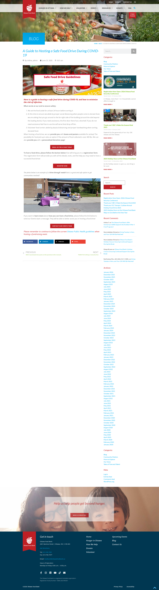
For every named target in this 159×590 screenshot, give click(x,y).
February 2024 (109, 328)
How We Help (66, 8)
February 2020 (109, 442)
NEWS (111, 2)
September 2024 (109, 311)
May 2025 (107, 292)
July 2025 (107, 287)
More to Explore (109, 66)
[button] (134, 8)
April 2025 (107, 294)
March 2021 (108, 410)
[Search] (133, 51)
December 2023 (109, 333)
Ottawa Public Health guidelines (80, 231)
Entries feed (108, 477)
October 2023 (108, 338)
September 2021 (109, 396)
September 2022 (109, 367)
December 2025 (109, 275)
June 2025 (107, 289)
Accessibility (130, 587)
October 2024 (108, 309)
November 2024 (109, 306)
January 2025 (108, 301)
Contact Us (127, 2)
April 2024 (107, 323)
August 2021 (108, 398)
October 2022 (108, 364)
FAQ (129, 8)
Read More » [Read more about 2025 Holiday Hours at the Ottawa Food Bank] (108, 169)
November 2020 (109, 420)
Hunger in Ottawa (47, 8)
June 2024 (107, 318)
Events (94, 8)
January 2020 (108, 444)
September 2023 (109, 340)
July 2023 (107, 345)
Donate (118, 2)
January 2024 (108, 330)
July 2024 (107, 316)
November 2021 (109, 391)
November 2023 (109, 335)
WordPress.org (109, 481)
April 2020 (107, 437)
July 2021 (107, 401)
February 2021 (109, 413)
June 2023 (107, 347)
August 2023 (108, 343)
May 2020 (107, 435)
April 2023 (107, 352)
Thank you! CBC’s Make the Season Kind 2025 (120, 203)
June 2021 (107, 403)
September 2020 (109, 425)
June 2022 (107, 374)
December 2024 (109, 304)
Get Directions (45, 548)
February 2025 (109, 299)
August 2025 (108, 284)
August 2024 (108, 313)
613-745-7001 (47, 552)
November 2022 (109, 362)
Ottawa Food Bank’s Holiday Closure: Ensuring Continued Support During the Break (118, 242)
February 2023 (109, 355)
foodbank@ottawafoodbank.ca (55, 559)
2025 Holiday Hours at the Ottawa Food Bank (120, 159)
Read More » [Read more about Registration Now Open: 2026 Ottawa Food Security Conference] (108, 104)
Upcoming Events (119, 536)
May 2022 (107, 376)
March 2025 (108, 296)
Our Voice (107, 69)
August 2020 (108, 427)
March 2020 (108, 440)
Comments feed (109, 479)
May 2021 (107, 406)
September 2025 (109, 282)
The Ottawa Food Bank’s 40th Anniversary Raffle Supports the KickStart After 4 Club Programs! (119, 225)
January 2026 (108, 272)
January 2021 (108, 415)
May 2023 (107, 350)
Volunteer (81, 8)
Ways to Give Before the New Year (115, 213)
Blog (100, 43)
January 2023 (108, 357)
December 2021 (109, 389)
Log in (106, 474)
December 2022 (109, 359)
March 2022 (108, 381)
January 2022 (108, 386)
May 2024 (107, 321)
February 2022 (109, 384)
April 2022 (107, 379)
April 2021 (107, 408)
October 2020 (108, 423)
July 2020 (107, 430)
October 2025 (108, 279)
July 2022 (107, 372)
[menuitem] (135, 2)
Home (95, 43)
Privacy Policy (118, 587)
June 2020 (107, 432)
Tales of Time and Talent (112, 71)
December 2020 (109, 418)
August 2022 (108, 369)
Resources (107, 8)
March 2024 (108, 326)
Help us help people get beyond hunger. (79, 503)
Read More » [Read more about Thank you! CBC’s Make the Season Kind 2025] (108, 138)
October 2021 (108, 393)
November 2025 (109, 277)
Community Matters (111, 64)
